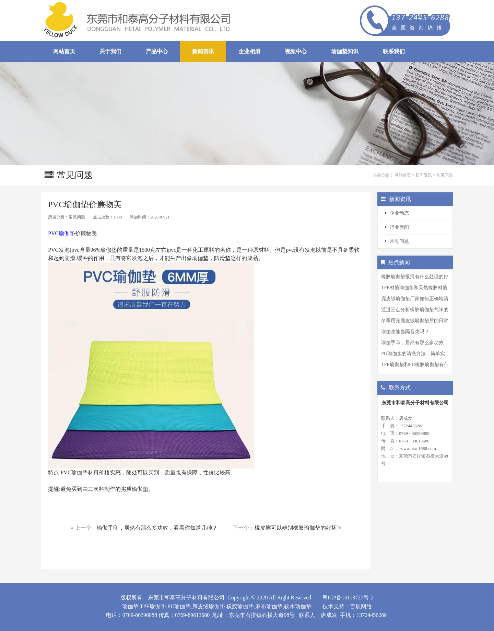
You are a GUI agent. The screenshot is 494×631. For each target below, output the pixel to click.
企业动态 (399, 213)
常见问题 (444, 175)
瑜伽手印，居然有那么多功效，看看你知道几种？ (157, 528)
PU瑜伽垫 (179, 606)
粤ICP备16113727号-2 (348, 597)
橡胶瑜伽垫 (240, 606)
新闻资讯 (423, 175)
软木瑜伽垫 (297, 606)
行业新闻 (399, 227)
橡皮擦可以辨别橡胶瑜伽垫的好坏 (296, 528)
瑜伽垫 (130, 606)
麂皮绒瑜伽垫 (208, 606)
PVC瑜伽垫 (61, 233)
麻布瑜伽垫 (269, 606)
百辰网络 (361, 606)
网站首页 (403, 175)
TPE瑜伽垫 (153, 606)
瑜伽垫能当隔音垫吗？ (405, 331)
